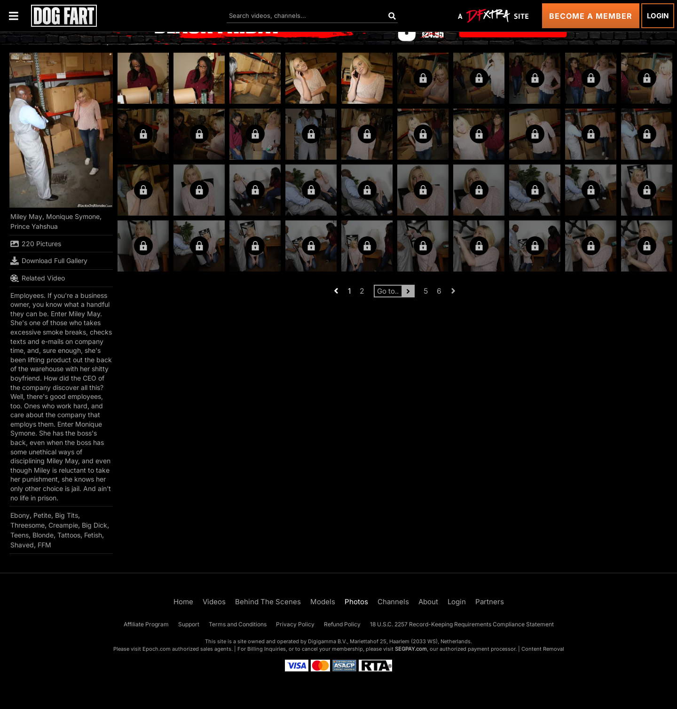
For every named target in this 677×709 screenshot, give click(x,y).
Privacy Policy (295, 624)
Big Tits (66, 515)
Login (658, 15)
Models (322, 601)
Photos (356, 601)
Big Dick (94, 525)
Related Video (37, 278)
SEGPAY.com (411, 649)
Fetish (93, 535)
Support (188, 624)
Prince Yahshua (34, 226)
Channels (393, 601)
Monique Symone (73, 216)
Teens (19, 535)
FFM (44, 545)
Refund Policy (342, 624)
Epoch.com (156, 649)
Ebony (20, 515)
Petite (42, 515)
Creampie (63, 525)
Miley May (26, 216)
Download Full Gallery (48, 261)
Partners (489, 601)
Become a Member (590, 16)
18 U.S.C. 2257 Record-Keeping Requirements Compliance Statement (462, 624)
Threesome (27, 525)
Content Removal (542, 649)
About (428, 601)
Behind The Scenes (268, 601)
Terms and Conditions (238, 624)
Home (183, 601)
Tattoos (68, 535)
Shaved (22, 545)
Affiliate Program (146, 624)
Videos (214, 601)
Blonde (43, 535)
